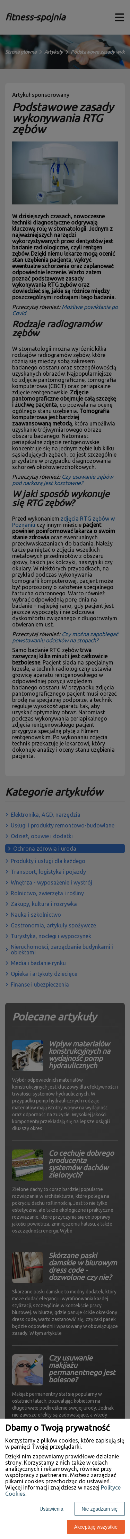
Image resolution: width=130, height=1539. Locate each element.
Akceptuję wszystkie (96, 1527)
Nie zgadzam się (100, 1509)
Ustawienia (51, 1509)
